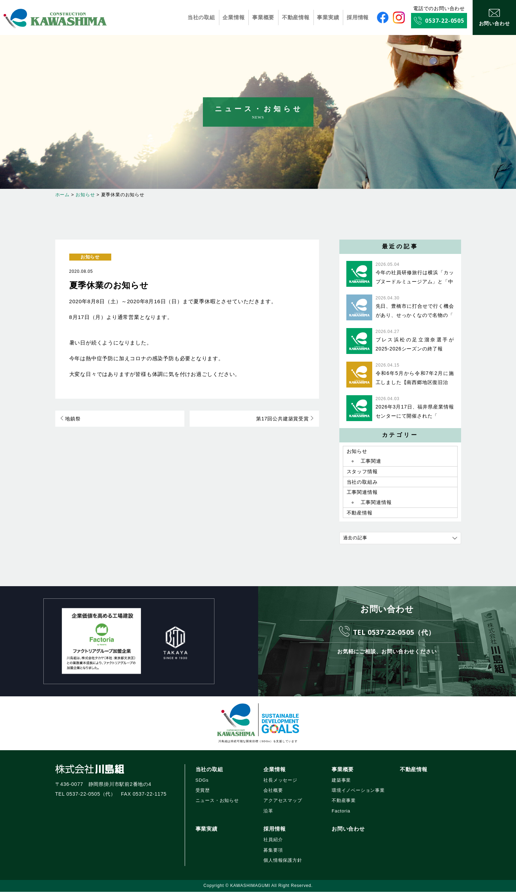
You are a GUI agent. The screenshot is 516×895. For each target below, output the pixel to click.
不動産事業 (344, 804)
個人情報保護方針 (282, 863)
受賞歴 (203, 793)
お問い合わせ (348, 832)
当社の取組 (201, 17)
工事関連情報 (362, 494)
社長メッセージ (280, 783)
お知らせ (90, 257)
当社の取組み (362, 483)
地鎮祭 (71, 419)
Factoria (341, 814)
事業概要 (263, 17)
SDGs (202, 783)
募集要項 (273, 853)
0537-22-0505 (444, 20)
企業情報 (234, 17)
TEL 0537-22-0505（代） (394, 635)
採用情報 (357, 17)
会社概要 (273, 793)
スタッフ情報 (362, 473)
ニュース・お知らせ (217, 804)
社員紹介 (273, 842)
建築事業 (341, 783)
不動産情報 (296, 17)
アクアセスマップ (282, 804)
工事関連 (371, 462)
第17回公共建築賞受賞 (284, 419)
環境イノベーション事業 (358, 793)
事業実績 (328, 17)
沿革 (268, 814)
